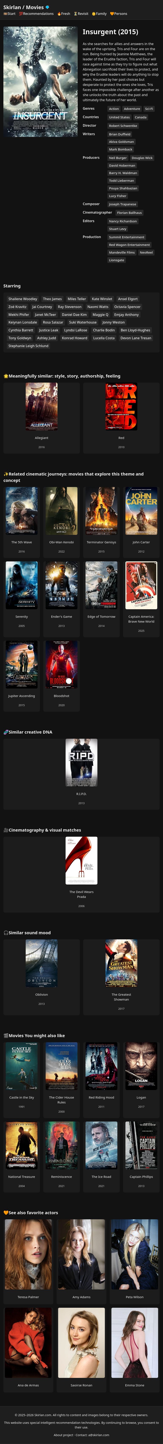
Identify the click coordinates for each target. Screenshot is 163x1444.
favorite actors (42, 1212)
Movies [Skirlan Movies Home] (38, 7)
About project (63, 1435)
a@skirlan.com (98, 1435)
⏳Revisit (80, 13)
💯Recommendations (36, 13)
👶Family (99, 13)
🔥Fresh (63, 13)
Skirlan (12, 7)
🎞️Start (9, 13)
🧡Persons (118, 13)
